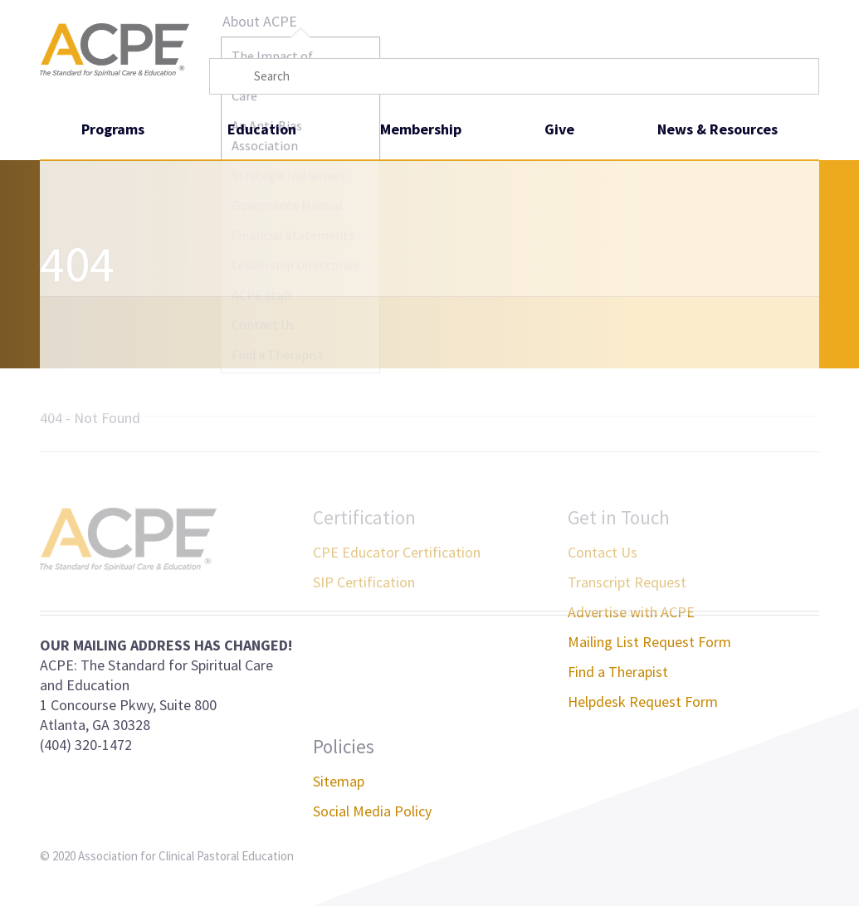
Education (261, 129)
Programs (112, 129)
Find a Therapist (618, 671)
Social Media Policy (372, 811)
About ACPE (259, 21)
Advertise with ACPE (631, 611)
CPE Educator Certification (397, 552)
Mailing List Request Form (649, 641)
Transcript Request (627, 582)
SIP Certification (364, 582)
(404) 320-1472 (86, 744)
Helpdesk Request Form (643, 701)
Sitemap (338, 781)
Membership (420, 129)
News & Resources (717, 129)
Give (559, 129)
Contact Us (602, 552)
